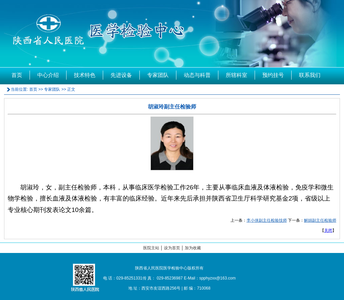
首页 (16, 75)
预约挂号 (273, 75)
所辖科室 (236, 75)
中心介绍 (48, 75)
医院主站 (151, 248)
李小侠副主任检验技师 (267, 220)
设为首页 (172, 248)
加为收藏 (193, 248)
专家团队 (158, 75)
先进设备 (121, 75)
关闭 (328, 230)
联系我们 (309, 75)
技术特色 (84, 75)
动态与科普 (197, 75)
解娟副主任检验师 (320, 220)
